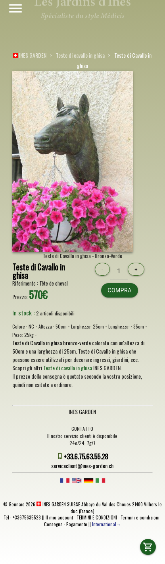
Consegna (53, 524)
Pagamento (76, 524)
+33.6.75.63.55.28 (85, 456)
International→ (106, 524)
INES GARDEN (29, 55)
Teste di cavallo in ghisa (80, 55)
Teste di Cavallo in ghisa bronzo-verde (51, 342)
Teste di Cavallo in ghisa (38, 271)
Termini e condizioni (140, 517)
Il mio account (59, 517)
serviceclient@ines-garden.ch (82, 465)
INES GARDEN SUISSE (58, 504)
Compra (119, 290)
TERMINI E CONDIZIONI (97, 517)
